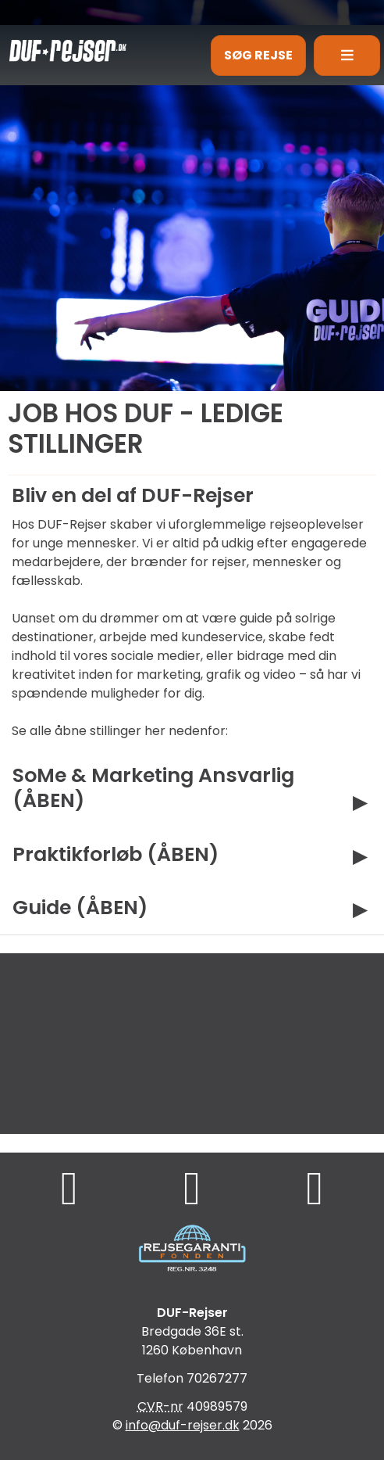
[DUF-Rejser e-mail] (183, 1425)
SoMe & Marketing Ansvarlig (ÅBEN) (153, 787)
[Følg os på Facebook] (69, 1187)
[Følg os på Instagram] (314, 1187)
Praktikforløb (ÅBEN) (115, 854)
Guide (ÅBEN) (80, 907)
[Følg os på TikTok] (192, 1187)
